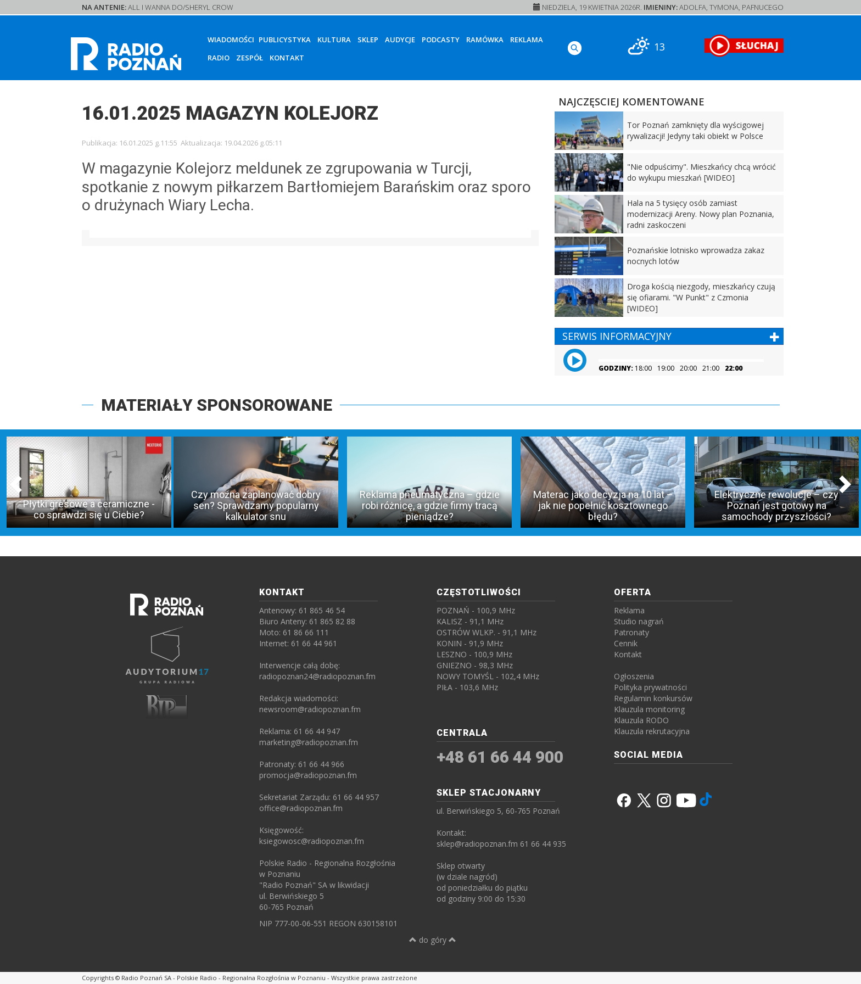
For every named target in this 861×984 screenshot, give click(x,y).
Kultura (334, 39)
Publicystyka (285, 39)
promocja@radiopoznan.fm (308, 775)
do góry (432, 940)
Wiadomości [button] (231, 39)
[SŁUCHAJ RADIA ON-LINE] (744, 45)
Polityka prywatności (650, 687)
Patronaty (631, 632)
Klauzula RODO (641, 720)
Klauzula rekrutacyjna (652, 731)
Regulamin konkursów (653, 698)
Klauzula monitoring (649, 709)
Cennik (626, 643)
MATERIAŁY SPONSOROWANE (216, 405)
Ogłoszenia (634, 676)
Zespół (249, 58)
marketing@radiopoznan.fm (308, 742)
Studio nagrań (639, 621)
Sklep (367, 39)
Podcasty (441, 39)
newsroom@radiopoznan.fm (310, 709)
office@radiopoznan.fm (301, 808)
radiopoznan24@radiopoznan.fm (317, 676)
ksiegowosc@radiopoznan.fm (311, 841)
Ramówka (485, 39)
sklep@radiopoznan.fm (477, 843)
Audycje (400, 39)
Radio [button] (219, 58)
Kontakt (287, 58)
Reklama (526, 39)
